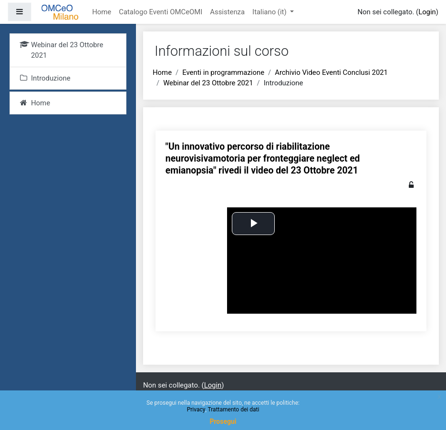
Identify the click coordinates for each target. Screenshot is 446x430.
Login (427, 12)
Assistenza (227, 12)
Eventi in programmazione (223, 72)
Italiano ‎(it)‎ (270, 12)
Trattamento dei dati (233, 409)
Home (101, 12)
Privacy (196, 409)
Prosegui (222, 421)
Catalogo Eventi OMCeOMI (160, 12)
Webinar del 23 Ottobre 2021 (208, 83)
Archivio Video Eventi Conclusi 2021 (331, 72)
